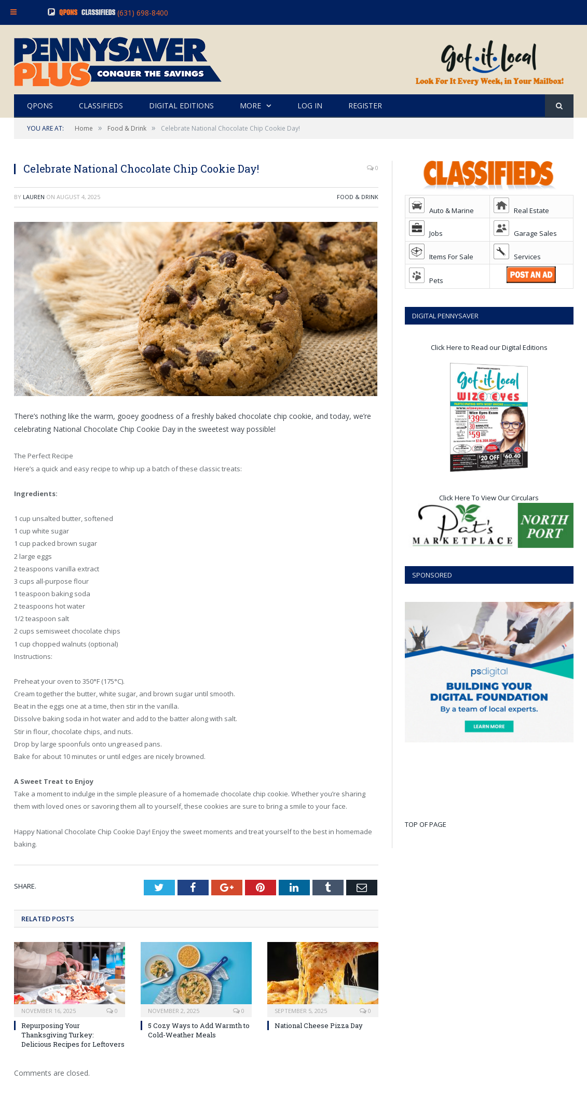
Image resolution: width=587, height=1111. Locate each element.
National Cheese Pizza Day (319, 1025)
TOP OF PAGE (425, 824)
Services (517, 256)
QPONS (40, 105)
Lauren (34, 197)
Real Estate (521, 210)
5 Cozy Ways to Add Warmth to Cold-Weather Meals (199, 1030)
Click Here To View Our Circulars (489, 497)
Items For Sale (441, 256)
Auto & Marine (441, 210)
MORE (250, 105)
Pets (426, 280)
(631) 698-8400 (142, 13)
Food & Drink (357, 197)
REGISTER (365, 105)
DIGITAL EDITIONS (181, 105)
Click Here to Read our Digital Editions (489, 347)
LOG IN (309, 105)
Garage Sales (525, 233)
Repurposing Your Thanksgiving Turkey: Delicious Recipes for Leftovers (73, 1035)
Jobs (426, 233)
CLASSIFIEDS (101, 105)
